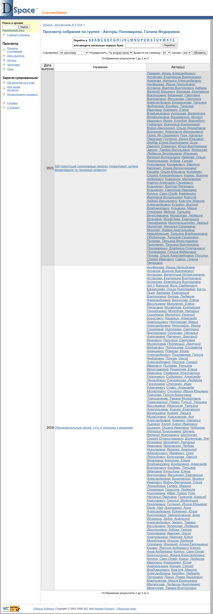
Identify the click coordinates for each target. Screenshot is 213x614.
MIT (86, 608)
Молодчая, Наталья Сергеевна (171, 226)
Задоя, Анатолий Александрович (168, 520)
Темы (10, 69)
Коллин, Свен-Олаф (162, 559)
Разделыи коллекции (14, 50)
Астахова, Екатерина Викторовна (174, 77)
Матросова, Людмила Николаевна (173, 584)
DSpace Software (43, 608)
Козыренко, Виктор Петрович (170, 186)
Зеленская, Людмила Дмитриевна (177, 151)
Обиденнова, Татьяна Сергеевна (172, 237)
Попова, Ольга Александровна (170, 255)
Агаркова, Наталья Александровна (174, 80)
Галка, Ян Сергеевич (163, 135)
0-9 (91, 40)
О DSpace (13, 107)
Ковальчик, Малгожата (182, 179)
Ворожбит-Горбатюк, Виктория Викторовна (176, 122)
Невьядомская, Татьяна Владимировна (177, 233)
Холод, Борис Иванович (179, 424)
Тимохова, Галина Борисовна (169, 395)
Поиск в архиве (12, 22)
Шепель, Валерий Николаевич (171, 433)
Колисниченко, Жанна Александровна (175, 555)
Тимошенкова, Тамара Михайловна (173, 398)
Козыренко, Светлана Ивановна (171, 190)
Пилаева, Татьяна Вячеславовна (172, 241)
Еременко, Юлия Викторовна (184, 146)
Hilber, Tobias (176, 493)
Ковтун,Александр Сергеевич (170, 182)
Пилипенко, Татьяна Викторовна (172, 244)
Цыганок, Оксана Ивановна (168, 427)
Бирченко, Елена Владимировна (168, 111)
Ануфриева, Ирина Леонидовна (171, 84)
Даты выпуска (15, 55)
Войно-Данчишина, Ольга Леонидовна (176, 128)
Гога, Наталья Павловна (171, 495)
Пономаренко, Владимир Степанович (175, 248)
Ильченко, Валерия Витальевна (172, 155)
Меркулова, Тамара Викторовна (171, 588)
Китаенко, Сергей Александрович (175, 173)
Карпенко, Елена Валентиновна (171, 168)
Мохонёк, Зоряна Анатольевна (170, 230)
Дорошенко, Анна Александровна (169, 509)
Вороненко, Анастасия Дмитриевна (175, 131)
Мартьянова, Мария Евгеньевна (172, 580)
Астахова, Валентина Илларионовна (175, 274)
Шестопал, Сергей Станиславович (172, 436)
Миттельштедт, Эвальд (188, 223)
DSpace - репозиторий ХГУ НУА (63, 24)
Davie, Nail (155, 508)
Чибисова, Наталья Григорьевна (176, 429)
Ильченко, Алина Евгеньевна (185, 544)
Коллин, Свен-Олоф (162, 193)
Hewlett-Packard (104, 608)
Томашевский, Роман (163, 402)
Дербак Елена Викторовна (167, 142)
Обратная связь (126, 608)
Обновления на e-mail (20, 82)
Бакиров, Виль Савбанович (176, 285)
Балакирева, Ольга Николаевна (171, 289)
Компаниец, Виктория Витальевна (172, 195)
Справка (12, 103)
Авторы (11, 60)
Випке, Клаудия (174, 120)
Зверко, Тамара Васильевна (168, 150)
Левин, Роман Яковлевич (183, 577)
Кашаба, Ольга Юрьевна (166, 171)
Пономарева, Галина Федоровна (171, 252)
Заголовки (13, 64)
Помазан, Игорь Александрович (171, 73)
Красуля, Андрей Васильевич (172, 199)
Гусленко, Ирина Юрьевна (183, 139)
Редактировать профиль (22, 94)
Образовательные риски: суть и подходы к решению (93, 427)
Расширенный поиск (13, 30)
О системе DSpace (54, 12)
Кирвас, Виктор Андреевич (167, 548)
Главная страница (18, 34)
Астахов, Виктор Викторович (170, 88)
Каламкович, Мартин (183, 164)
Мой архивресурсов (13, 88)
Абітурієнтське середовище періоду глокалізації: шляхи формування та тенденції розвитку (96, 168)
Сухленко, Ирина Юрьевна (187, 391)
